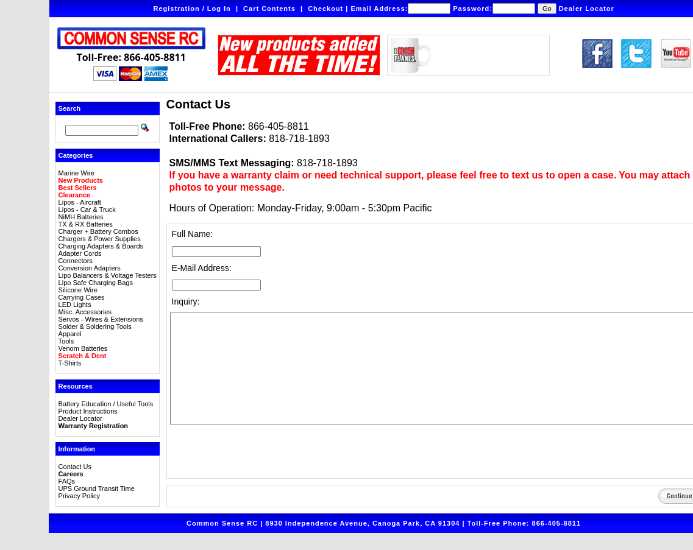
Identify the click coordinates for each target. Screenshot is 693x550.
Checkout (325, 8)
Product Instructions (88, 411)
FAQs (67, 481)
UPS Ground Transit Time (97, 488)
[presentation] (262, 451)
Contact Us (75, 466)
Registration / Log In (191, 8)
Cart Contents (269, 8)
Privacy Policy (79, 495)
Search (70, 108)
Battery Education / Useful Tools (106, 403)
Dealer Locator (586, 8)
